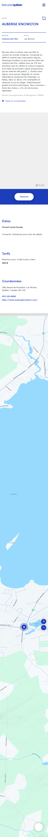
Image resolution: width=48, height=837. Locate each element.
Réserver (24, 196)
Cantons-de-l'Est (10, 39)
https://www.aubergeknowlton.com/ (20, 300)
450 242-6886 (9, 296)
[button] (24, 627)
